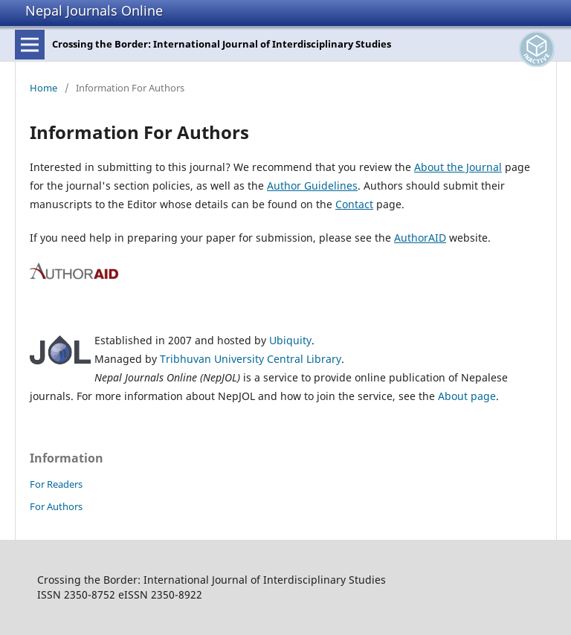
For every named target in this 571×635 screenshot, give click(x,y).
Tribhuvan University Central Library (250, 359)
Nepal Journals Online (94, 10)
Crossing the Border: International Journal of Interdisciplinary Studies (221, 44)
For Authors (56, 506)
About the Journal (458, 167)
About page (467, 396)
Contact (354, 204)
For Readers (56, 484)
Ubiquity (290, 340)
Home (43, 87)
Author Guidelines (312, 185)
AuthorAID (420, 238)
